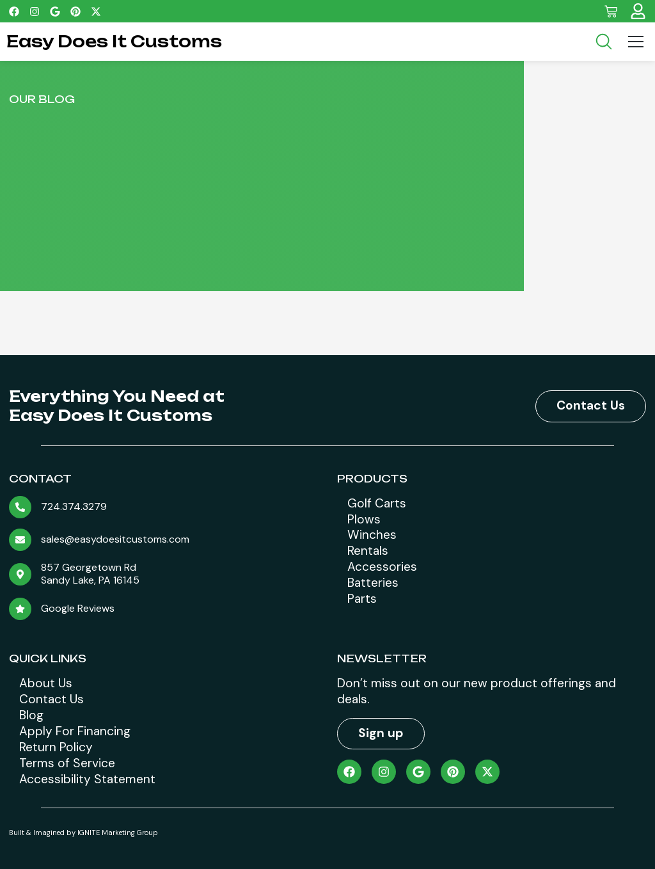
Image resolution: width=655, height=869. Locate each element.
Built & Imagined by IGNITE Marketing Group (83, 832)
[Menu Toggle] (636, 41)
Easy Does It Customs (114, 41)
